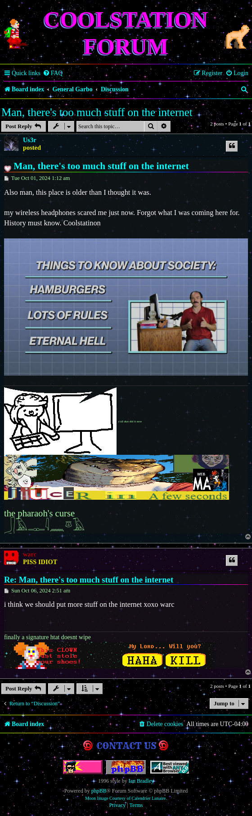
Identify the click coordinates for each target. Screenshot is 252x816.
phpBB (99, 791)
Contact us (126, 745)
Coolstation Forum (126, 33)
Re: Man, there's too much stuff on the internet (88, 579)
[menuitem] (53, 73)
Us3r (29, 139)
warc (29, 554)
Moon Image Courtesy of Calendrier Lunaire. (126, 798)
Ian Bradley (141, 781)
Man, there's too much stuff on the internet (97, 112)
